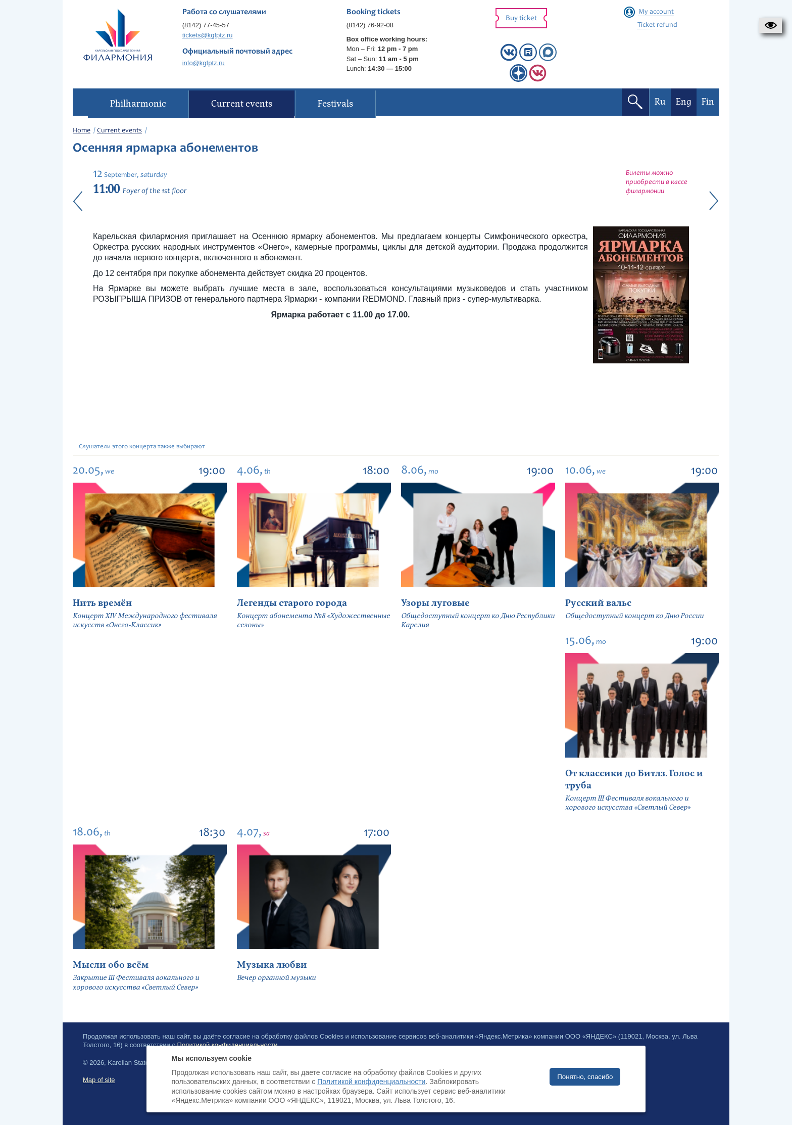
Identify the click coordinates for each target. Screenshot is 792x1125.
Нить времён (102, 603)
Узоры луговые (435, 603)
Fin (708, 102)
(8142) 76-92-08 (369, 25)
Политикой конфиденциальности (371, 1081)
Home (81, 130)
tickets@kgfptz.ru (207, 35)
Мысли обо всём (110, 965)
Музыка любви (272, 965)
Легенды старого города (292, 603)
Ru (660, 102)
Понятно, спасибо (585, 1077)
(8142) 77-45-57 (205, 25)
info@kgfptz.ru (203, 63)
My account (656, 12)
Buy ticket (521, 18)
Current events (119, 130)
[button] (770, 25)
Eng (683, 102)
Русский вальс (598, 603)
